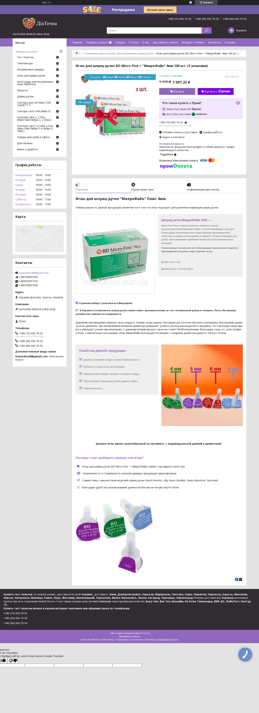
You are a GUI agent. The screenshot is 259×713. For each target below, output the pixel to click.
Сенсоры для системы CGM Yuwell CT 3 (34, 104)
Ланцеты (22, 90)
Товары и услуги (97, 42)
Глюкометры (25, 63)
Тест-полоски (25, 57)
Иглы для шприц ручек (31, 75)
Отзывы (230, 42)
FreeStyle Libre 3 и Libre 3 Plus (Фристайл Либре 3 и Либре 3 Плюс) (35, 129)
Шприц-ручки (25, 96)
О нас (145, 42)
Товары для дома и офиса (33, 137)
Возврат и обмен (193, 42)
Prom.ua (145, 633)
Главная (77, 42)
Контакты (214, 42)
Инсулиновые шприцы (30, 69)
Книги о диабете (27, 149)
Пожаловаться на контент (129, 639)
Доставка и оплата (165, 42)
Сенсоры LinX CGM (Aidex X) (34, 111)
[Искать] (207, 30)
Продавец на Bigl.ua (129, 636)
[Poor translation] (13, 661)
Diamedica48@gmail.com (34, 273)
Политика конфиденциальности (161, 639)
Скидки (120, 42)
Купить (179, 91)
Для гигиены (25, 143)
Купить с (217, 91)
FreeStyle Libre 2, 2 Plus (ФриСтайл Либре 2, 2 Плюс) (34, 119)
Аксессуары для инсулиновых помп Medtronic (35, 83)
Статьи (133, 42)
